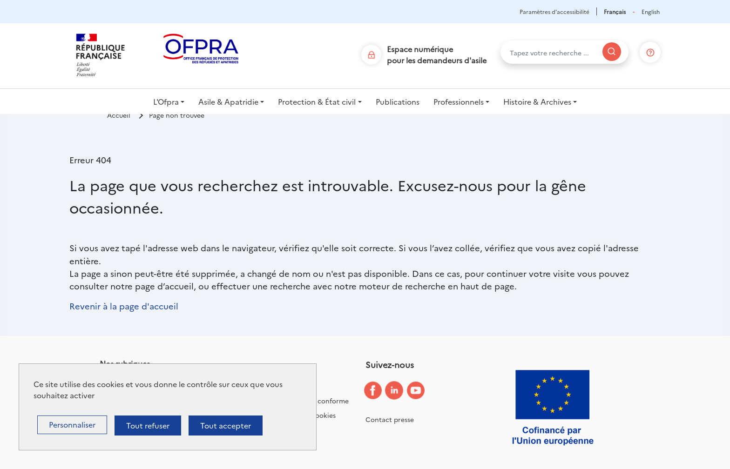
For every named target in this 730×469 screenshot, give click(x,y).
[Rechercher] (611, 51)
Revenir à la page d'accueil (123, 306)
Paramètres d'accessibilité (554, 11)
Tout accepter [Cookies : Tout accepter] (225, 425)
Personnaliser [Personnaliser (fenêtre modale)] (72, 424)
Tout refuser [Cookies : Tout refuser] (147, 425)
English (651, 11)
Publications (397, 101)
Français (615, 11)
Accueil (118, 115)
